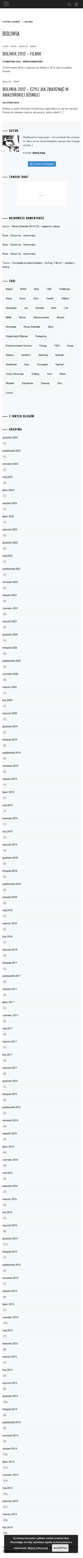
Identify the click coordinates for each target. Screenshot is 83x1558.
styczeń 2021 (9, 621)
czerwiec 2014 (10, 1474)
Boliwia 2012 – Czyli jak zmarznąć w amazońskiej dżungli (35, 92)
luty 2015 (7, 1369)
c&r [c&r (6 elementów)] (49, 289)
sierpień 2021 (9, 595)
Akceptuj (60, 1548)
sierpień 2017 (9, 989)
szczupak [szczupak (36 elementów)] (42, 364)
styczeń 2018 (9, 949)
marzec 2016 (9, 1199)
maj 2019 (7, 805)
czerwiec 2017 (10, 1015)
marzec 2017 (9, 1041)
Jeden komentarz (32, 61)
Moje (14, 46)
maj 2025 (7, 477)
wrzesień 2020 (10, 673)
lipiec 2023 (8, 516)
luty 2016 (7, 1212)
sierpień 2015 (9, 1291)
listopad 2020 (9, 647)
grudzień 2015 (10, 1238)
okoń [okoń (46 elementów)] (50, 326)
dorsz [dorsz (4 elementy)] (22, 298)
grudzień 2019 (10, 726)
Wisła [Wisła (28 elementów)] (63, 373)
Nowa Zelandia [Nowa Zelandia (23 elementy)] (32, 326)
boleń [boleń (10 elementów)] (23, 289)
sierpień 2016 (9, 1133)
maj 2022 (7, 555)
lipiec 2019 (8, 792)
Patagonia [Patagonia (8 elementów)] (41, 336)
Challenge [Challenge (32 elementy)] (64, 289)
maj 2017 (7, 1028)
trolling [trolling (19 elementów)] (35, 373)
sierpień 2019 (9, 779)
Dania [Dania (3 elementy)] (9, 298)
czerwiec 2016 (10, 1159)
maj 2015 (7, 1330)
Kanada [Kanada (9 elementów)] (40, 307)
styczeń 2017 (9, 1067)
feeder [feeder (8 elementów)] (50, 298)
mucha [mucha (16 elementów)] (60, 317)
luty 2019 (7, 831)
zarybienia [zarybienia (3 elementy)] (27, 383)
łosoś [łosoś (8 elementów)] (9, 392)
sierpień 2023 (9, 503)
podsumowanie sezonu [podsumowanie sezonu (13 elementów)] (19, 345)
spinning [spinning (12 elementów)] (43, 355)
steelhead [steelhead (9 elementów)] (11, 364)
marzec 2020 (9, 687)
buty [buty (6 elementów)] (36, 289)
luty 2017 (7, 1054)
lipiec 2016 (8, 1146)
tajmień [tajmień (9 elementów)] (59, 364)
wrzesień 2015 (10, 1277)
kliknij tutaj (39, 152)
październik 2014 (11, 1422)
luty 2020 (7, 700)
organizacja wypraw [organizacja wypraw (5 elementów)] (17, 336)
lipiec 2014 (8, 1461)
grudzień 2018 (10, 857)
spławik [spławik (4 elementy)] (59, 355)
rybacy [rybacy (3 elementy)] (10, 355)
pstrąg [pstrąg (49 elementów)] (42, 345)
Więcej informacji (37, 1548)
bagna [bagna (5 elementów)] (9, 289)
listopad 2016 (9, 1094)
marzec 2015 (9, 1356)
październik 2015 (11, 1264)
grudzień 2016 (10, 1080)
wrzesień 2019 (10, 765)
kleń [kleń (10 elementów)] (53, 307)
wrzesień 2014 (10, 1435)
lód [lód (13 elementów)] (66, 307)
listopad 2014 (9, 1409)
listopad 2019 (9, 739)
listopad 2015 (9, 1251)
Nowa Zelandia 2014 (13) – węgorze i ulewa (36, 226)
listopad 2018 (9, 870)
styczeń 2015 (9, 1382)
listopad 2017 (9, 962)
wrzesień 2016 (10, 1120)
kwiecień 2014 (10, 1501)
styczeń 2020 (9, 713)
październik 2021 (11, 568)
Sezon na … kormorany (22, 235)
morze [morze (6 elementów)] (22, 317)
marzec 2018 (9, 923)
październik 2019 (11, 752)
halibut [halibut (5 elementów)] (65, 298)
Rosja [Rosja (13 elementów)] (70, 345)
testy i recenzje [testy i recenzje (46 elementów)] (15, 373)
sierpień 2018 (9, 897)
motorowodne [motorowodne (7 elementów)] (41, 317)
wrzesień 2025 (10, 463)
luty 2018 (7, 936)
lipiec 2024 (8, 490)
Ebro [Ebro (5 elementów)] (36, 298)
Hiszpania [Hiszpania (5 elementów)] (11, 307)
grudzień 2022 (10, 542)
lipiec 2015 (8, 1304)
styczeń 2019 (9, 844)
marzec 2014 (9, 1514)
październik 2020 (11, 660)
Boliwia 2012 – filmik (21, 53)
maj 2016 (7, 1172)
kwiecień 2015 (10, 1343)
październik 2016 (11, 1107)
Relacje (23, 46)
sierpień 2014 (9, 1448)
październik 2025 (11, 450)
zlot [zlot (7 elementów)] (59, 383)
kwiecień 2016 (10, 1186)
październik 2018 (11, 884)
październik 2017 (11, 975)
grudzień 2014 (10, 1396)
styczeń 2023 (9, 529)
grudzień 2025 (10, 437)
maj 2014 (7, 1488)
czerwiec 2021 (10, 608)
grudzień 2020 (10, 634)
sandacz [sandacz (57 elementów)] (26, 355)
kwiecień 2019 (10, 818)
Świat (33, 46)
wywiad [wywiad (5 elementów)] (10, 383)
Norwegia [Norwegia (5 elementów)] (11, 326)
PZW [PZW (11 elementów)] (57, 345)
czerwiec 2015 (10, 1317)
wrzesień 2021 (10, 582)
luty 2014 (7, 1527)
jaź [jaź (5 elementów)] (26, 307)
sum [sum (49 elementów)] (26, 364)
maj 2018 (7, 910)
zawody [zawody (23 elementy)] (45, 383)
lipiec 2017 (8, 1002)
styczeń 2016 (9, 1225)
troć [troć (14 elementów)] (49, 373)
